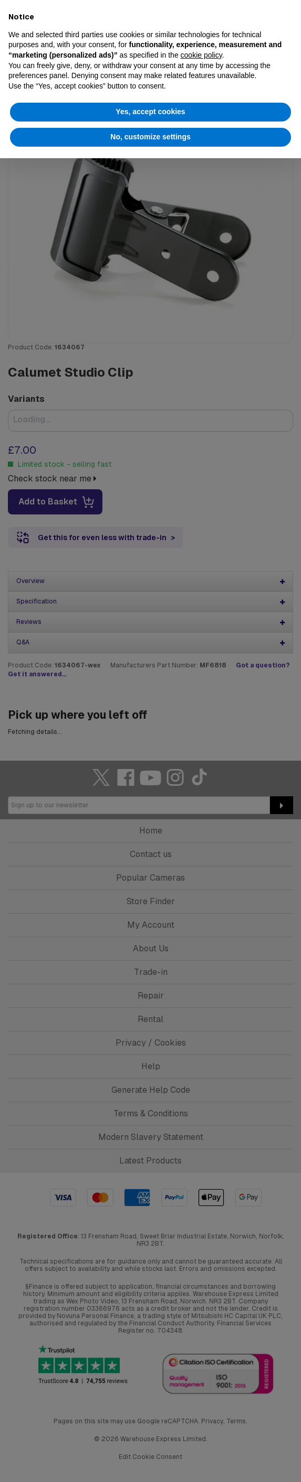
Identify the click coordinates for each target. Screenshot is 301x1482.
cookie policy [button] (201, 55)
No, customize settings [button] (150, 137)
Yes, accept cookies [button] (150, 111)
